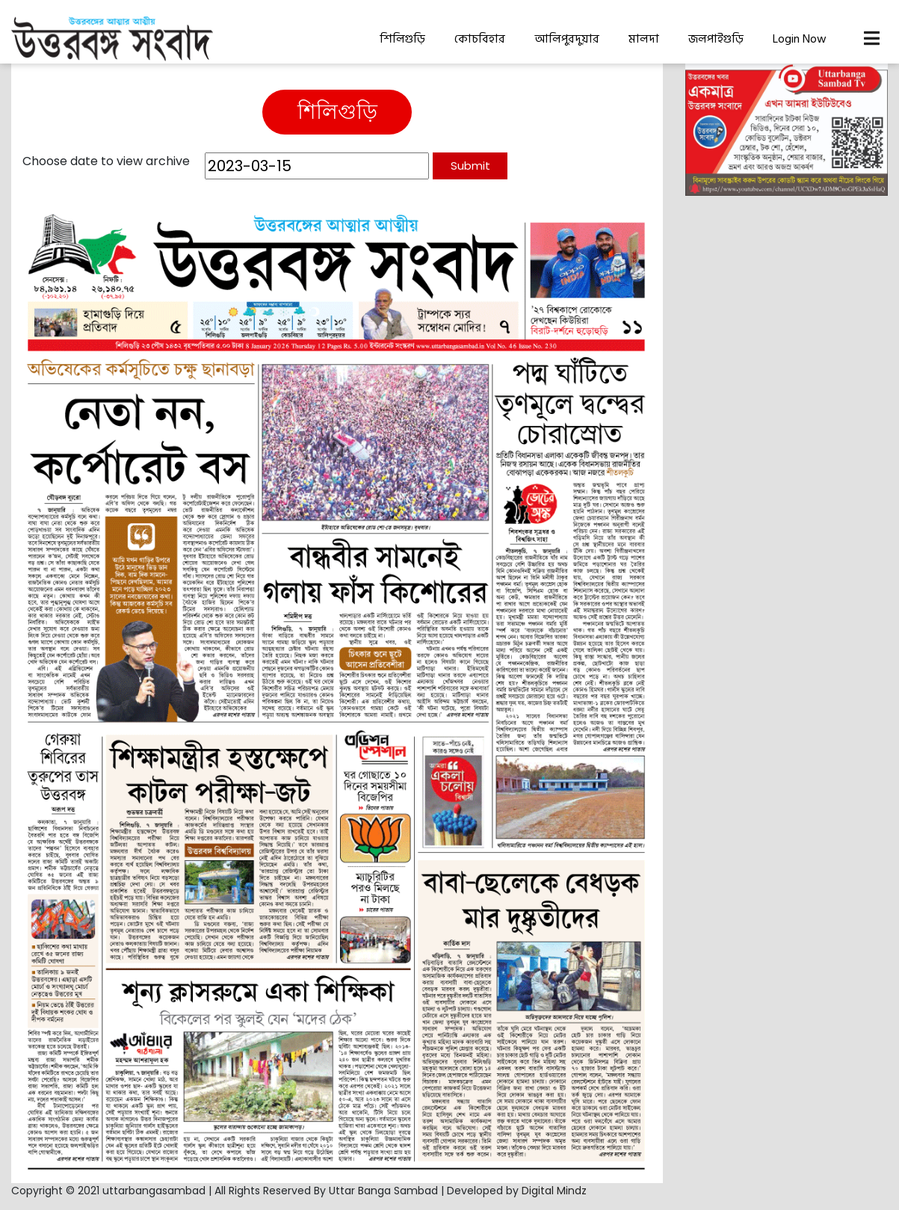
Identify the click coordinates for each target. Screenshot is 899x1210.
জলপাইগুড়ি (716, 39)
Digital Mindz (554, 1190)
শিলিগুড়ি (402, 39)
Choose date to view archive (106, 161)
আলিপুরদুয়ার (566, 39)
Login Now (800, 39)
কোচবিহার (479, 39)
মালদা (643, 39)
